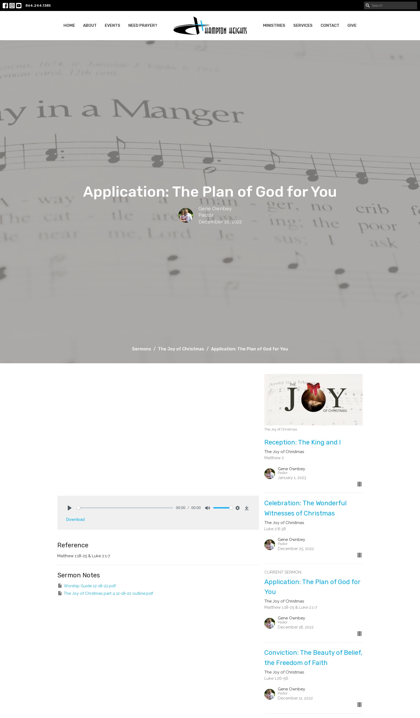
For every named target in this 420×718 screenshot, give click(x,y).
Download (75, 519)
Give (352, 25)
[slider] (125, 507)
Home (69, 25)
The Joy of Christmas (181, 348)
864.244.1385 (38, 5)
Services (303, 25)
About (90, 25)
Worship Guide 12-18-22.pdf (86, 585)
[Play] (69, 508)
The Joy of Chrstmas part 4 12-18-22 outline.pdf (105, 593)
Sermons (141, 348)
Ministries (274, 25)
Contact (330, 25)
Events (112, 25)
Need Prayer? (142, 25)
